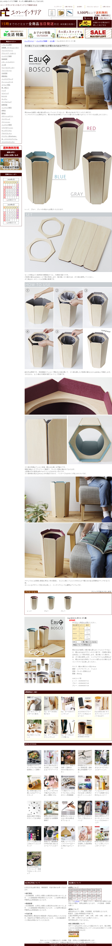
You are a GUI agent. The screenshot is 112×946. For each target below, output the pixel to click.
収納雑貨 (4, 59)
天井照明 (4, 73)
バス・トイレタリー (8, 62)
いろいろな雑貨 (7, 45)
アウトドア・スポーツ (9, 53)
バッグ (4, 90)
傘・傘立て (5, 88)
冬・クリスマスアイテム (9, 139)
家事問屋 (4, 105)
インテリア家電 (7, 125)
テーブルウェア (7, 102)
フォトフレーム (7, 70)
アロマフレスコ (7, 133)
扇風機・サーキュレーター (10, 47)
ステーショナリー (7, 116)
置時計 (4, 113)
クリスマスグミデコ (8, 142)
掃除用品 (4, 76)
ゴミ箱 (4, 65)
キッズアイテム (7, 130)
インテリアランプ (7, 79)
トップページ (29, 41)
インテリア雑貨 (7, 56)
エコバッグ (5, 93)
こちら (77, 901)
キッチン (4, 99)
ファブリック (6, 119)
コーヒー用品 (6, 85)
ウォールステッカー (8, 67)
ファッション (6, 122)
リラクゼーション (7, 128)
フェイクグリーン (7, 50)
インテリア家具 (7, 108)
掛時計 (4, 110)
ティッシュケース (7, 82)
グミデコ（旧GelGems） (9, 136)
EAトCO (4, 96)
